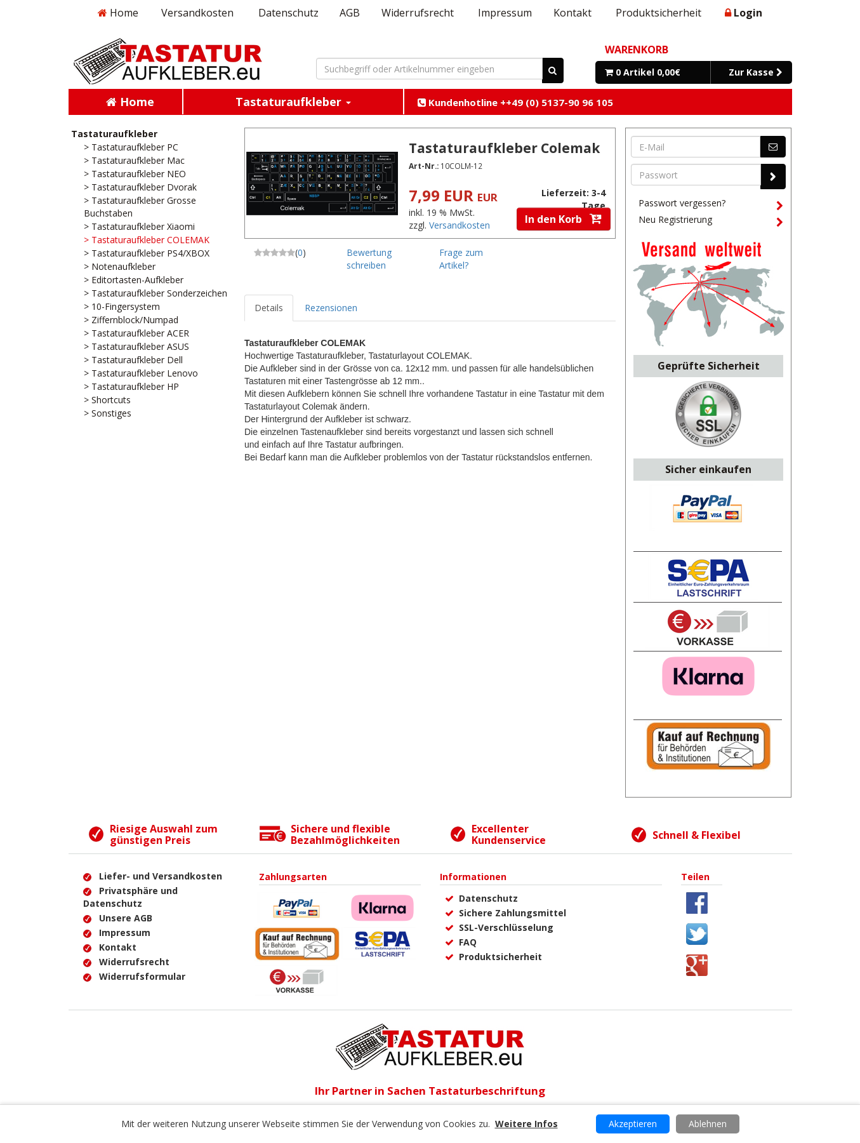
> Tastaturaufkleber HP (131, 386)
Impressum (505, 13)
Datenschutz (288, 13)
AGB (350, 13)
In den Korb (563, 219)
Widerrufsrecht (417, 13)
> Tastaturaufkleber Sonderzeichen (155, 293)
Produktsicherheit (658, 13)
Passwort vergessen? (710, 205)
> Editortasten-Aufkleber (133, 280)
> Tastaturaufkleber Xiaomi (139, 226)
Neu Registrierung (710, 221)
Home (118, 13)
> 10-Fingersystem (122, 306)
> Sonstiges (107, 413)
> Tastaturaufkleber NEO (135, 174)
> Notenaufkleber (119, 266)
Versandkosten (197, 13)
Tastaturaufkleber (114, 134)
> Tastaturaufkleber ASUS (136, 346)
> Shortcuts (107, 400)
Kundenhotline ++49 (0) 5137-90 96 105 (515, 102)
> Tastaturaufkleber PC (131, 147)
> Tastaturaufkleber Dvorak (140, 187)
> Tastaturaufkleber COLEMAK (146, 240)
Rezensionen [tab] (331, 308)
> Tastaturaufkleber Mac (134, 160)
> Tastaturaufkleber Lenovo (141, 373)
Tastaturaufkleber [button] (293, 101)
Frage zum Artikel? (461, 258)
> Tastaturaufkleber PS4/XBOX (146, 253)
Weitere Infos (526, 1124)
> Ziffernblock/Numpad (131, 320)
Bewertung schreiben (369, 258)
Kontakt (572, 13)
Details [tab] (269, 308)
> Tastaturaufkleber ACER (136, 333)
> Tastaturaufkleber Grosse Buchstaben (140, 206)
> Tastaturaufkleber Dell (133, 360)
